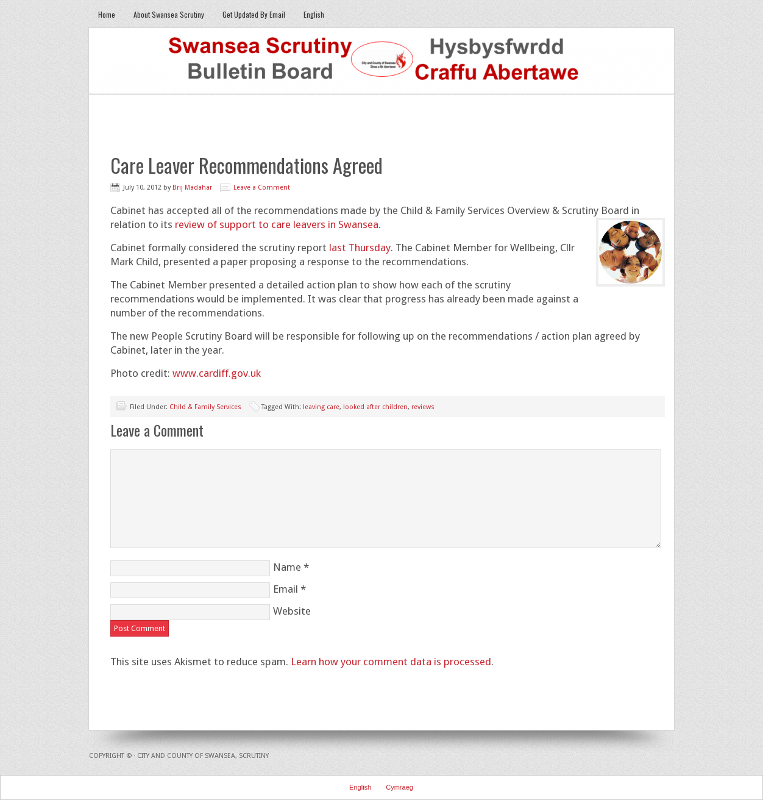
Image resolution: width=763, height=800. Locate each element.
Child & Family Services (205, 407)
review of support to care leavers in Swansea (276, 224)
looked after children (375, 407)
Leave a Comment (261, 187)
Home (106, 14)
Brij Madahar (192, 187)
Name (287, 567)
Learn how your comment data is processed (391, 661)
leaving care (321, 407)
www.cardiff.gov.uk (216, 373)
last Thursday (360, 247)
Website (292, 611)
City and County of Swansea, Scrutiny (203, 756)
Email (285, 589)
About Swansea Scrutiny (168, 14)
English (313, 14)
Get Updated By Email (253, 14)
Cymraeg (399, 787)
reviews (423, 407)
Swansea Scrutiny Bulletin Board (381, 61)
